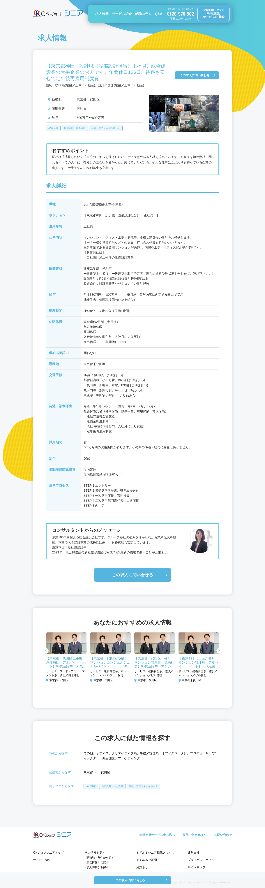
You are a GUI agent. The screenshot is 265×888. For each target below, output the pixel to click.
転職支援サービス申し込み (157, 834)
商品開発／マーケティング (121, 758)
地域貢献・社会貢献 (75, 128)
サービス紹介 (122, 14)
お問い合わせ (223, 834)
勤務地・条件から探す (100, 857)
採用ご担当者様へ (194, 834)
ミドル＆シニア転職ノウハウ (155, 852)
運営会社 (193, 852)
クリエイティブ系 (124, 753)
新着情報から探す (97, 862)
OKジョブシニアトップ (48, 852)
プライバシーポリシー (202, 859)
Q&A (158, 14)
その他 (88, 753)
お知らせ (142, 867)
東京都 (88, 772)
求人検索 (102, 14)
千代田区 (104, 772)
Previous (46, 651)
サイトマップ (196, 867)
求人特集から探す (97, 867)
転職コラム (143, 14)
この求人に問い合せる (132, 575)
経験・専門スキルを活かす (105, 128)
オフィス (102, 753)
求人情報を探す (95, 852)
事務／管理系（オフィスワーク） (163, 753)
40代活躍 (53, 128)
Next (219, 651)
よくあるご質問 (146, 859)
